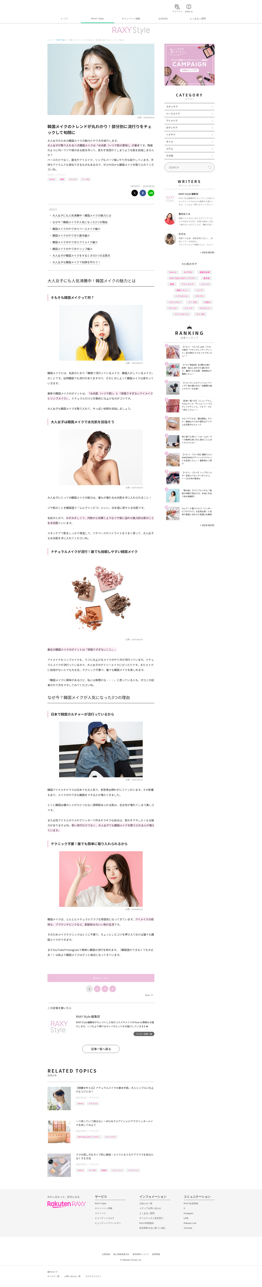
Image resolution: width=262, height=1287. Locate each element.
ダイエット (205, 308)
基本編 (207, 278)
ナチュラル (93, 1103)
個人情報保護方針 (121, 1254)
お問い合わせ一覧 (72, 1276)
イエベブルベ (175, 302)
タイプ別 (92, 1170)
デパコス (173, 308)
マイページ (100, 1213)
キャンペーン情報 (131, 18)
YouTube (188, 1228)
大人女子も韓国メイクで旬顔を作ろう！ (76, 262)
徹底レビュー (183, 290)
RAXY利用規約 (146, 1223)
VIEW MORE (207, 252)
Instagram (188, 1213)
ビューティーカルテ (104, 1218)
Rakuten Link (190, 1223)
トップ (64, 18)
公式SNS (163, 18)
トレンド (73, 179)
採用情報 (156, 1254)
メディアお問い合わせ (150, 1208)
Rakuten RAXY (62, 7)
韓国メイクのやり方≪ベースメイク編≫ (76, 229)
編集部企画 (205, 272)
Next (149, 995)
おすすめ (188, 272)
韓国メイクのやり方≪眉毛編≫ (71, 235)
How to (52, 179)
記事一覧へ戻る (101, 1049)
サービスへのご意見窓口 (151, 1218)
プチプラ (199, 296)
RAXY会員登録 (191, 1203)
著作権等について (141, 1254)
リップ (199, 290)
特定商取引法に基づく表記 (152, 1228)
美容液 (103, 1170)
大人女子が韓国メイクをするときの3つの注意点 (81, 255)
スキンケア (172, 106)
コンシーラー (117, 1170)
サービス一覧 (53, 1276)
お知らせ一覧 (145, 1203)
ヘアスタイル (182, 296)
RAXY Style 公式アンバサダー (89, 1137)
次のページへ (101, 978)
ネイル (169, 141)
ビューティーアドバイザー (108, 1223)
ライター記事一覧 (144, 1033)
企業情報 (106, 1254)
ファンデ (188, 308)
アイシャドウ (110, 1137)
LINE (186, 1218)
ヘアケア (170, 134)
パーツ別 (85, 179)
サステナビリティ (94, 1276)
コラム (169, 148)
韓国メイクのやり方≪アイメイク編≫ (75, 242)
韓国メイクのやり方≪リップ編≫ (72, 249)
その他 (169, 155)
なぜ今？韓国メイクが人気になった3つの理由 (79, 222)
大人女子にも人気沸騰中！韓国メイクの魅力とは (81, 215)
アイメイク (60, 174)
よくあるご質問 (198, 18)
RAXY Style (97, 18)
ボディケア (172, 127)
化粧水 (207, 302)
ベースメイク (173, 113)
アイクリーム (133, 1170)
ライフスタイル (182, 314)
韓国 (62, 179)
